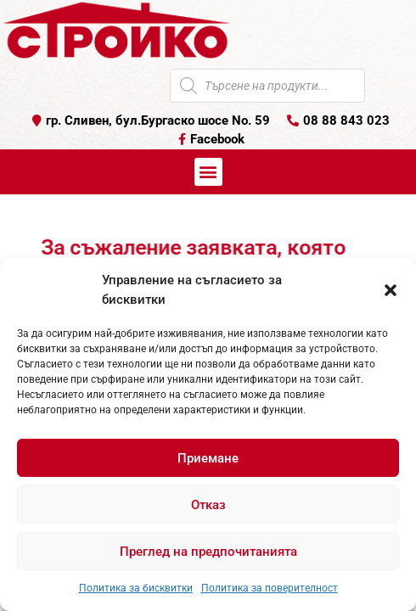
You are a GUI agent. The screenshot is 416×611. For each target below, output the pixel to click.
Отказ (208, 505)
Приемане (208, 458)
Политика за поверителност (269, 588)
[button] (390, 290)
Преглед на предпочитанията (208, 551)
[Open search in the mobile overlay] (267, 86)
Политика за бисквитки (136, 588)
